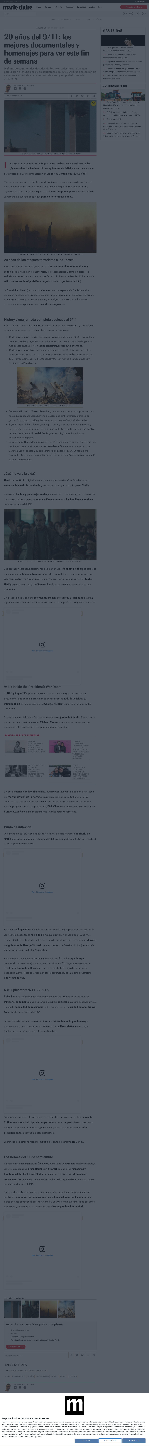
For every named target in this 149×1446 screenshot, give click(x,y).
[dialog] (74, 1419)
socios (19, 1422)
